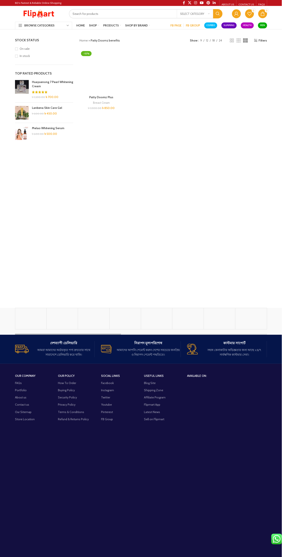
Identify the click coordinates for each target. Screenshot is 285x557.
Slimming (228, 25)
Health (247, 25)
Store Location (25, 506)
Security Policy (67, 484)
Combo (210, 25)
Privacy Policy (66, 491)
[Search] (145, 13)
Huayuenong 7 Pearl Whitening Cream (52, 84)
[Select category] (195, 14)
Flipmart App (152, 491)
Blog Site (150, 469)
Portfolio (21, 477)
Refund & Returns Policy (73, 506)
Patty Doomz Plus (101, 371)
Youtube (106, 491)
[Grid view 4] (245, 40)
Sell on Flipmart (154, 506)
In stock (25, 56)
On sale (25, 49)
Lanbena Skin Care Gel (47, 108)
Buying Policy (66, 477)
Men (262, 25)
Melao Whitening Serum (48, 128)
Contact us (22, 491)
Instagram (107, 477)
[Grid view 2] (232, 40)
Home (83, 40)
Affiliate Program (155, 484)
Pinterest (107, 498)
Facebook (107, 469)
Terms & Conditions (71, 498)
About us (20, 484)
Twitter (105, 484)
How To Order (67, 469)
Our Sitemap (23, 498)
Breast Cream (101, 376)
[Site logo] (39, 13)
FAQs (18, 469)
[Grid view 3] (239, 40)
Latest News (152, 498)
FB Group (107, 506)
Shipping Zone (153, 477)
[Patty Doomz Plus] (101, 208)
